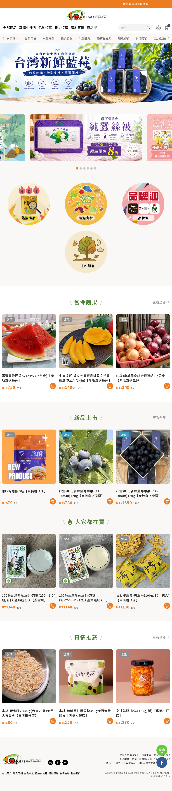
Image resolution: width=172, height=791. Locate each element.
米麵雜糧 (85, 38)
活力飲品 (160, 38)
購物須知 (54, 773)
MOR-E (167, 775)
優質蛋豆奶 (104, 38)
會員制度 (29, 773)
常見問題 (18, 773)
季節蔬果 (12, 38)
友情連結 (65, 773)
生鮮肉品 (30, 38)
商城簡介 (7, 773)
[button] (169, 38)
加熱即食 (124, 38)
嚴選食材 (67, 38)
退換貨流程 (41, 773)
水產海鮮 (48, 38)
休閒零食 (142, 38)
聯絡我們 (76, 773)
